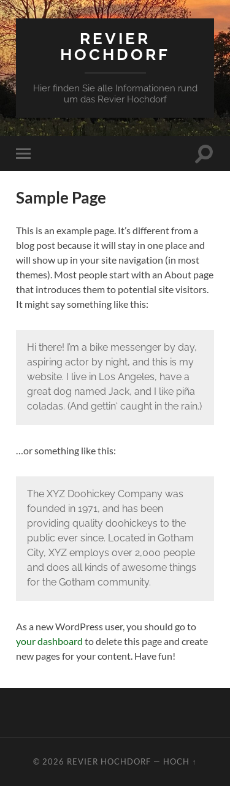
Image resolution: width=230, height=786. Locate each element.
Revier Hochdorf (115, 46)
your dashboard (49, 641)
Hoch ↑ (179, 761)
